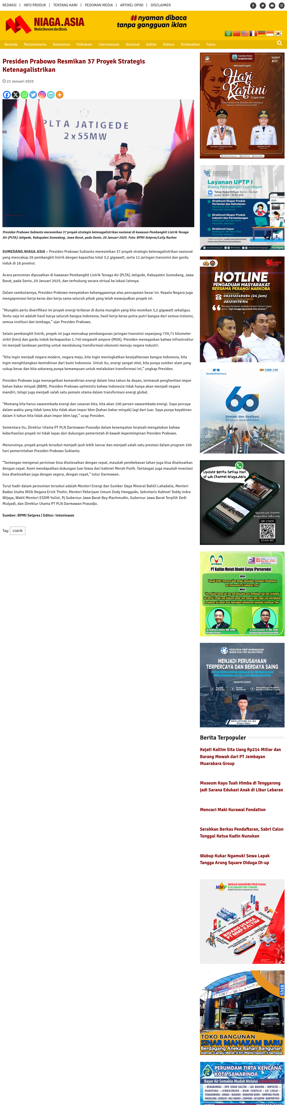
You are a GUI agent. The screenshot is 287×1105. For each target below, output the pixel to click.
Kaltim (148, 44)
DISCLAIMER (161, 5)
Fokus (206, 44)
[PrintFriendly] (51, 95)
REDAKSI (9, 5)
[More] (59, 95)
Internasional (106, 44)
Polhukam (83, 44)
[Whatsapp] (24, 95)
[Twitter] (33, 95)
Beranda (10, 44)
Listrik (18, 531)
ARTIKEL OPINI (131, 5)
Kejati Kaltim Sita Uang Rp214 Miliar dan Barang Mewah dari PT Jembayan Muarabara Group (240, 756)
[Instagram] (42, 95)
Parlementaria (34, 44)
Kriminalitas (186, 44)
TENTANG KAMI (65, 5)
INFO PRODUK (35, 5)
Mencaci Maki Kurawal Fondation (233, 809)
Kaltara (165, 44)
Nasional (130, 44)
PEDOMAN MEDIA (99, 5)
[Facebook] (7, 95)
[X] (16, 95)
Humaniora (60, 44)
